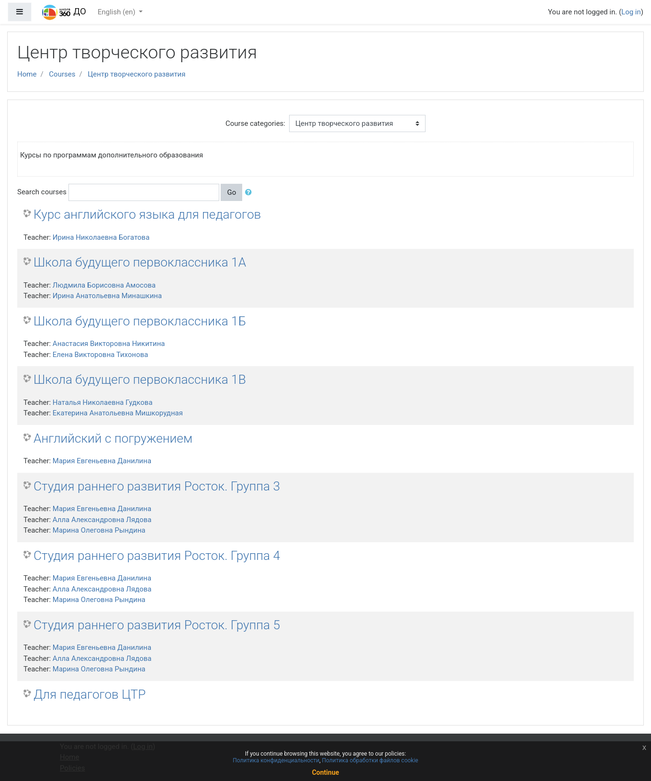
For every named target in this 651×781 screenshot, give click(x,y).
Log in (631, 12)
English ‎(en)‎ (117, 12)
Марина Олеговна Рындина (99, 530)
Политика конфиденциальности (276, 760)
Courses (62, 74)
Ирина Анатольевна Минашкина (107, 295)
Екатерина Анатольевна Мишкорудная (118, 413)
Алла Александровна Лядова (102, 519)
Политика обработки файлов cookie (370, 760)
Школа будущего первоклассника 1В (140, 379)
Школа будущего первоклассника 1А (140, 262)
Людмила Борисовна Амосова (104, 285)
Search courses (42, 192)
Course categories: (255, 123)
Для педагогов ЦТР (90, 694)
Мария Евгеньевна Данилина (102, 461)
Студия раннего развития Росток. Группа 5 (157, 625)
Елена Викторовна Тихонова (100, 354)
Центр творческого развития (136, 74)
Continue (325, 772)
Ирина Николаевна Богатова (101, 237)
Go (231, 192)
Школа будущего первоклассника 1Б (140, 321)
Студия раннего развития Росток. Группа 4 (157, 555)
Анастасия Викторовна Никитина (109, 343)
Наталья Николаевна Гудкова (103, 402)
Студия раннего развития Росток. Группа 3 (157, 486)
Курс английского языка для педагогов (147, 214)
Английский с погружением (113, 438)
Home (26, 74)
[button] (250, 193)
